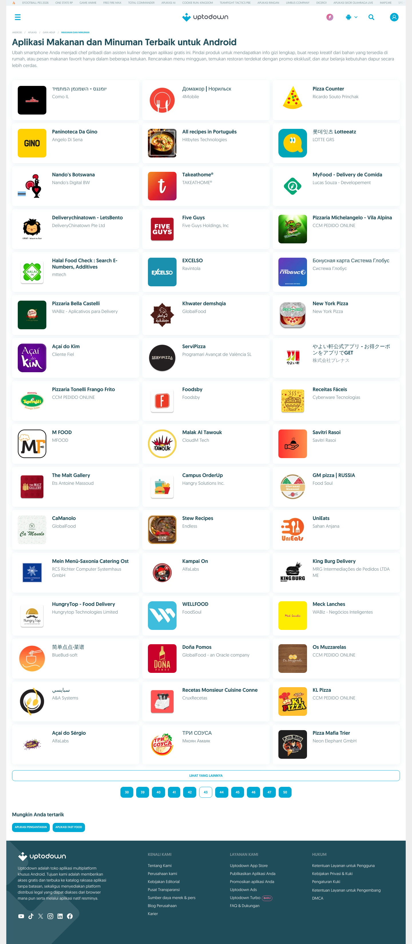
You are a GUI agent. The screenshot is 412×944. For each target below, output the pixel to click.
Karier (153, 913)
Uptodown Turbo (251, 897)
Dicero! (321, 3)
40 (159, 792)
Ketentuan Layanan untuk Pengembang (346, 890)
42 (190, 792)
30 (127, 792)
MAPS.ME (386, 3)
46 (253, 792)
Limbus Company (298, 3)
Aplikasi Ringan (268, 3)
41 (174, 792)
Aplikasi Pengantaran (31, 827)
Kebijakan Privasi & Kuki (332, 873)
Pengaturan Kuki (326, 881)
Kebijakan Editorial (164, 881)
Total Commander (141, 3)
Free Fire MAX (112, 3)
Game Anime (88, 3)
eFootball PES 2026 (35, 3)
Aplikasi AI (168, 3)
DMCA (317, 898)
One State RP (64, 3)
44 (222, 792)
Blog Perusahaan (162, 905)
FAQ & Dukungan (245, 905)
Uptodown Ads (243, 889)
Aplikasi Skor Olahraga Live (353, 3)
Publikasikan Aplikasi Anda (253, 873)
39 (142, 792)
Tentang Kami (160, 865)
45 (238, 792)
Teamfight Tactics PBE (235, 3)
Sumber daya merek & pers (171, 897)
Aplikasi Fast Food (69, 827)
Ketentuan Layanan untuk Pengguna (343, 865)
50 (285, 792)
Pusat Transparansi (164, 889)
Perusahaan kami (162, 873)
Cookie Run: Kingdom (197, 3)
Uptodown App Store (249, 865)
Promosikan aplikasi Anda (252, 881)
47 (269, 792)
